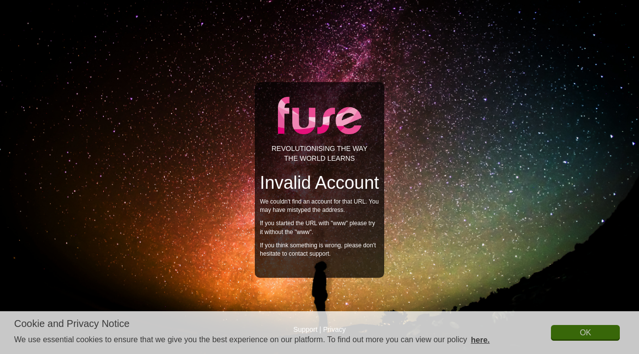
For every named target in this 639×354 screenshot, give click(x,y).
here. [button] (480, 340)
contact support (309, 253)
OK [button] (585, 332)
